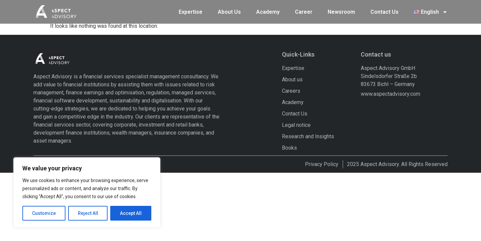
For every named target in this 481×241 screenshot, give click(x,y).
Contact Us (384, 10)
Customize (44, 213)
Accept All (131, 213)
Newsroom (341, 10)
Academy (268, 10)
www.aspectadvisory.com (390, 95)
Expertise (190, 10)
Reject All (88, 213)
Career (303, 10)
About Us (229, 10)
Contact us (376, 56)
